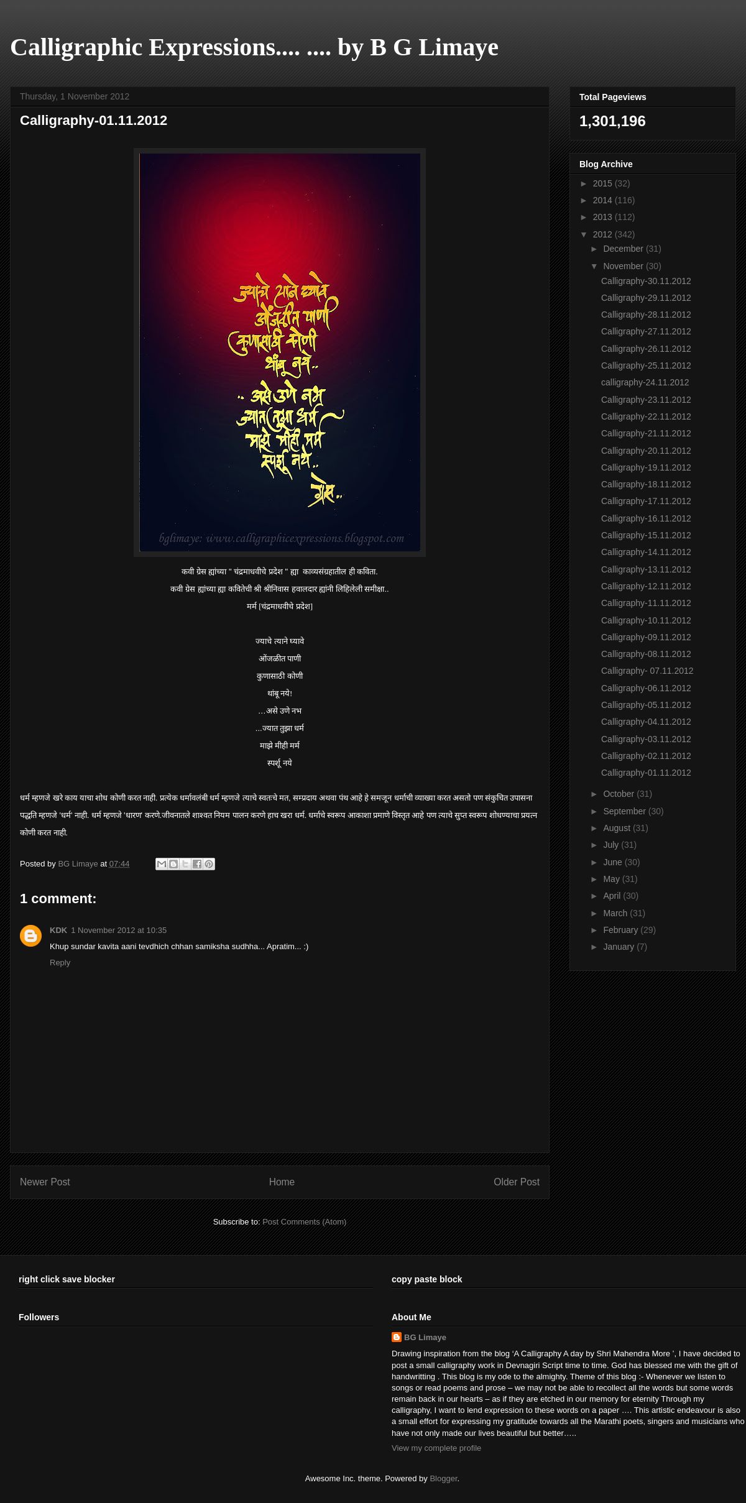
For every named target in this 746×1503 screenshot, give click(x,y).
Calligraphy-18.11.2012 (646, 484)
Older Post (517, 1182)
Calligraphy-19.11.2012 (646, 467)
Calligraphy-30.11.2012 (646, 281)
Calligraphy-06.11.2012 (646, 688)
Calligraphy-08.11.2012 (646, 654)
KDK (58, 930)
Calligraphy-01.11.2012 (646, 773)
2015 (604, 183)
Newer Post (45, 1182)
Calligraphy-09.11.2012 (646, 637)
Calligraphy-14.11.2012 (646, 552)
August (617, 828)
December (624, 249)
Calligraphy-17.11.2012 (646, 501)
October (620, 794)
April (613, 896)
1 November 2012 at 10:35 (119, 930)
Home (282, 1182)
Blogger (443, 1478)
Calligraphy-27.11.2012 (646, 331)
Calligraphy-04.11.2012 (646, 722)
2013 (604, 217)
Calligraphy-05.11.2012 (646, 705)
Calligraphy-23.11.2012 (646, 400)
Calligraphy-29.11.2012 (646, 298)
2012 (604, 234)
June (613, 862)
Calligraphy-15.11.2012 (646, 535)
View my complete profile (436, 1448)
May (612, 879)
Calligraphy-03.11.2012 (646, 739)
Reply (60, 962)
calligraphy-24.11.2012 (645, 382)
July (612, 845)
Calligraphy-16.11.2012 (646, 518)
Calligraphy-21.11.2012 (646, 433)
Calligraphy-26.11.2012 (646, 349)
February (621, 930)
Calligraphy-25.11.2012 (646, 365)
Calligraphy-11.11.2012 (646, 603)
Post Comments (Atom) (304, 1221)
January (620, 947)
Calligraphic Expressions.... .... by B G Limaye (254, 47)
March (616, 913)
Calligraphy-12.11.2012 (646, 586)
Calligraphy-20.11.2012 (646, 451)
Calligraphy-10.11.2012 (646, 620)
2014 (604, 200)
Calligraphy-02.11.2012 (646, 756)
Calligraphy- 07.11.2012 (647, 671)
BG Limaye (79, 863)
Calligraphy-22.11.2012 (646, 416)
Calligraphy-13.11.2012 (646, 569)
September (625, 811)
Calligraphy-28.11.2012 (646, 314)
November (624, 266)
